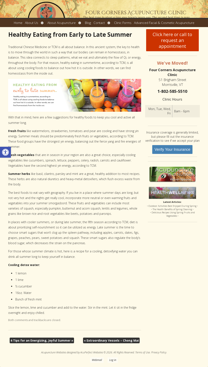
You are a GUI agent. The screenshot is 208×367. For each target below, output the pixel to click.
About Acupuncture (61, 23)
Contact (99, 23)
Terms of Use (142, 352)
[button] (5, 152)
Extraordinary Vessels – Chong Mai (111, 340)
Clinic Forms (122, 23)
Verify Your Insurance (172, 149)
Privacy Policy (158, 352)
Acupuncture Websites (53, 352)
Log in (112, 360)
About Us (31, 23)
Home (18, 23)
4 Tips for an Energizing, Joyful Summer (41, 340)
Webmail (97, 360)
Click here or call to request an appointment (172, 40)
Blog (88, 23)
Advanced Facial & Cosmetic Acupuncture (164, 23)
